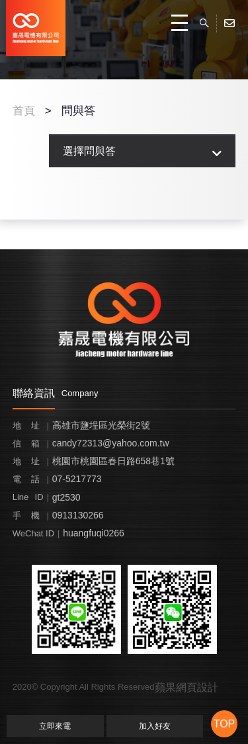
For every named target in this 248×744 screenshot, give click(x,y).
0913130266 (78, 515)
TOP (224, 723)
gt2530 (66, 497)
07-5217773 (77, 479)
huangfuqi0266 (93, 533)
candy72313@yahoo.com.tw (110, 443)
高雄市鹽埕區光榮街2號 (101, 425)
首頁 (24, 110)
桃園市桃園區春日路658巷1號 (113, 461)
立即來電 (55, 726)
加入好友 (155, 726)
